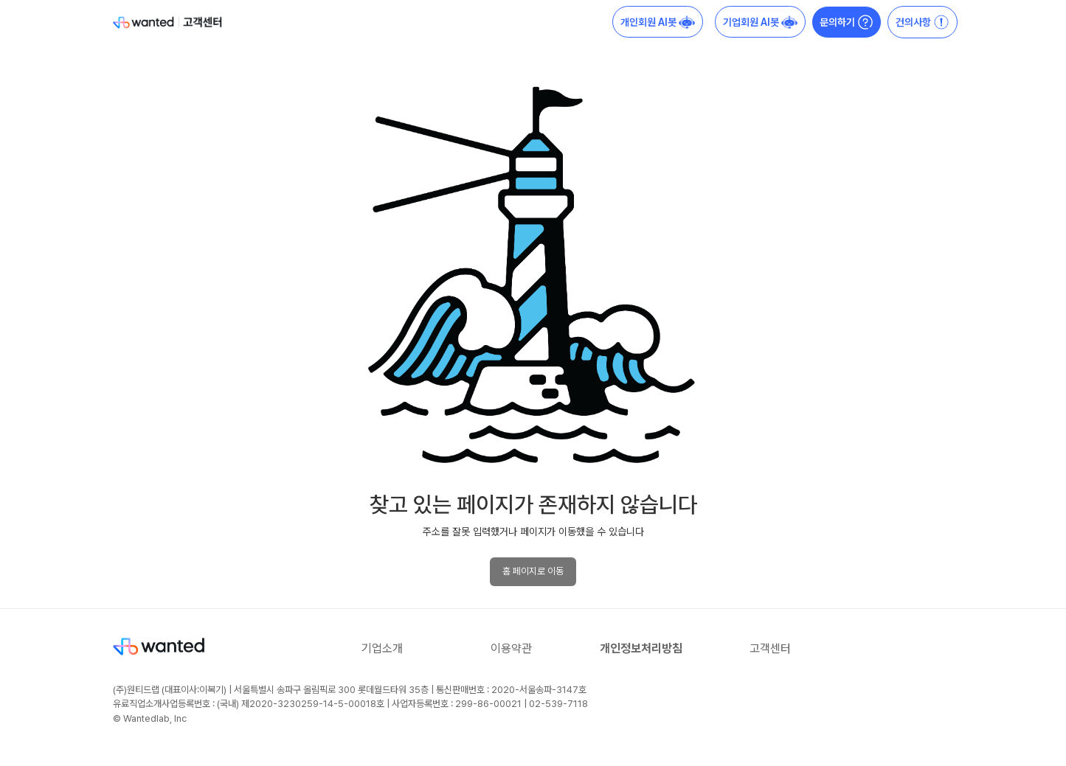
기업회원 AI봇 (760, 22)
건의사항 (922, 22)
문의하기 (846, 22)
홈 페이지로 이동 (533, 571)
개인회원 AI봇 (657, 22)
